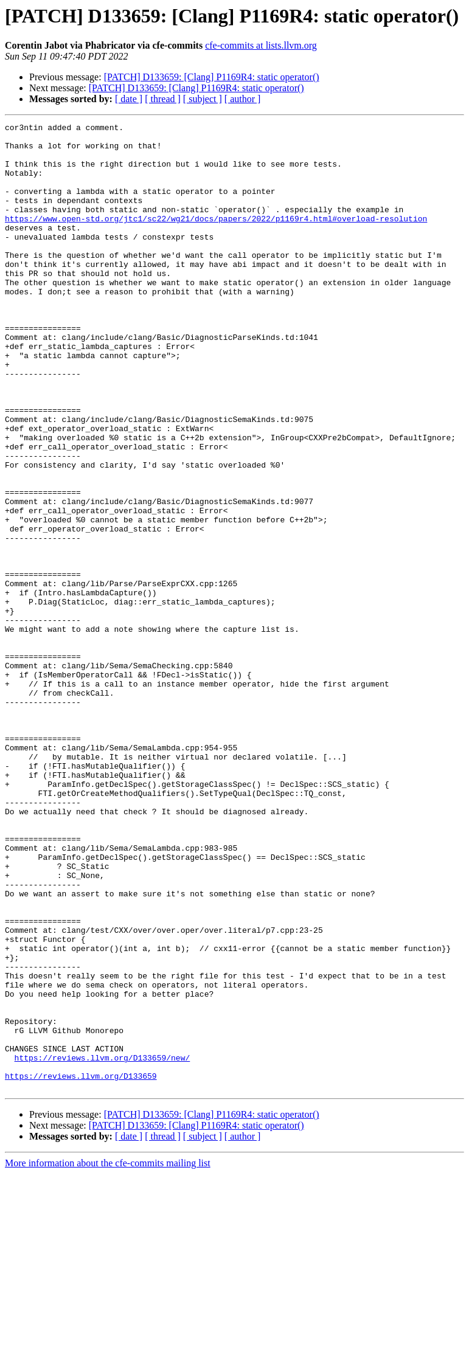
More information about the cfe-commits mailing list (107, 1356)
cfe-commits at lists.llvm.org (261, 45)
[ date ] (128, 99)
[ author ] (242, 99)
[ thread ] (163, 99)
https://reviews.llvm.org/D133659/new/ (102, 1245)
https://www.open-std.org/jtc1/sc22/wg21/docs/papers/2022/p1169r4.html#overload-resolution (216, 238)
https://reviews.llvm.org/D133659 (81, 1267)
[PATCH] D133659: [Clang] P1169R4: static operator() (211, 77)
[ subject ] (202, 99)
